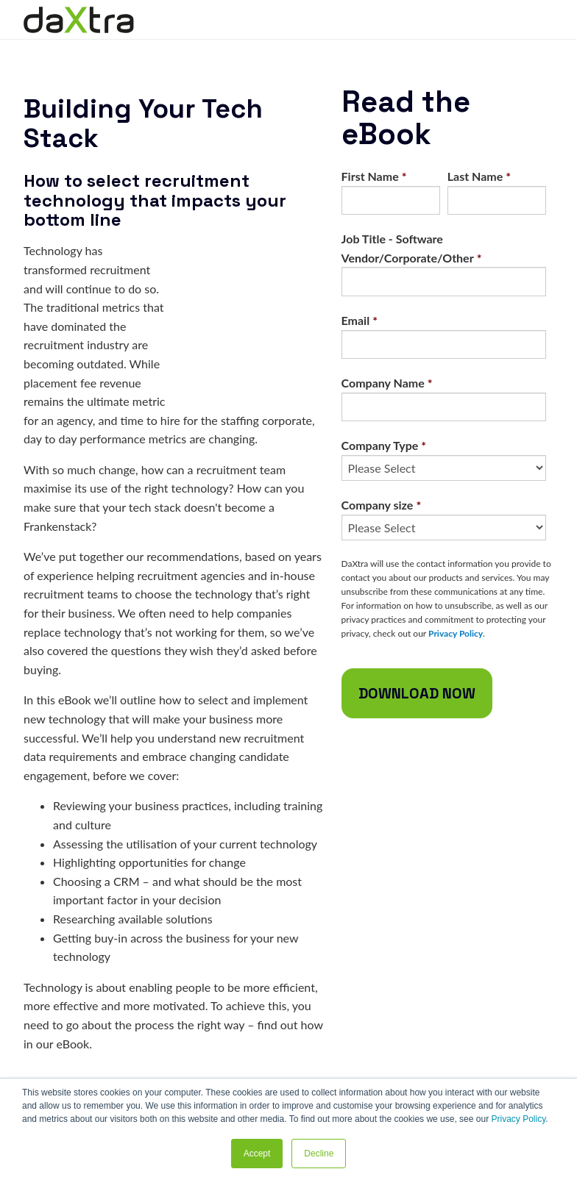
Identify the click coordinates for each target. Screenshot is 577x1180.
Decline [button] (318, 1153)
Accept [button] (257, 1153)
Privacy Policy (518, 1119)
